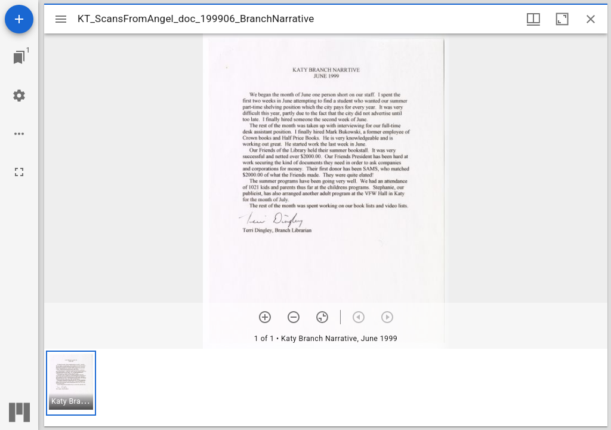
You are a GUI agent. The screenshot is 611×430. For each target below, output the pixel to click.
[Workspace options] (19, 133)
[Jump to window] (19, 57)
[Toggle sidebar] (61, 19)
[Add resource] (19, 19)
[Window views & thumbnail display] (533, 19)
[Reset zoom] (322, 317)
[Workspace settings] (19, 95)
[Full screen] (19, 172)
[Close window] (590, 19)
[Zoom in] (265, 317)
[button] (71, 383)
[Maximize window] (562, 19)
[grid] (325, 387)
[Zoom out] (293, 317)
